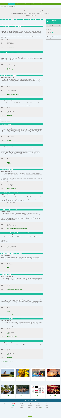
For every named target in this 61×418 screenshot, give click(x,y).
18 (46, 32)
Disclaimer (47, 407)
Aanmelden (13, 407)
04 (46, 29)
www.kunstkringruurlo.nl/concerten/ (12, 336)
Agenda (15, 6)
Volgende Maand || (9, 24)
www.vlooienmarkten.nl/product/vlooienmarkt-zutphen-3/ (15, 289)
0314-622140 (8, 137)
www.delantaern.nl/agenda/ (10, 47)
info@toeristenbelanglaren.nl (11, 312)
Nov (12, 19)
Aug (2, 19)
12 (48, 30)
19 (48, 32)
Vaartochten (8, 395)
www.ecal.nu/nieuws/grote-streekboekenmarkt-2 (13, 94)
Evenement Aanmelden (17, 24)
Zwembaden (21, 407)
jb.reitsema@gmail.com (10, 268)
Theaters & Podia (38, 405)
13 (50, 30)
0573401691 (8, 311)
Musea (38, 395)
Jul (40, 19)
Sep (5, 19)
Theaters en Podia (53, 395)
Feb (23, 19)
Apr (30, 19)
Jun (37, 19)
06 (50, 29)
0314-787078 (8, 91)
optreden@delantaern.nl (10, 46)
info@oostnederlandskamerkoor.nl (11, 247)
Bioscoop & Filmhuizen (38, 407)
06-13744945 (8, 333)
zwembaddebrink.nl (9, 140)
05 (48, 29)
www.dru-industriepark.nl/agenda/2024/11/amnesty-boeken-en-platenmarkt (17, 228)
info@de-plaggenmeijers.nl (10, 69)
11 (46, 30)
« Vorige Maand (3, 24)
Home (4, 3)
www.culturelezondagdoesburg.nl (11, 188)
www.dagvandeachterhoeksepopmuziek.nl (12, 205)
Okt (9, 19)
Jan (19, 19)
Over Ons (47, 405)
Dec (16, 19)
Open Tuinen (29, 407)
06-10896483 (8, 112)
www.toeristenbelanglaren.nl (11, 314)
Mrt (26, 19)
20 (50, 32)
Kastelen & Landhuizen (30, 413)
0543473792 (8, 267)
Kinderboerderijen (23, 395)
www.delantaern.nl (9, 115)
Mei (33, 19)
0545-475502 (8, 68)
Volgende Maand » (9, 121)
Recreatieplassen (22, 405)
